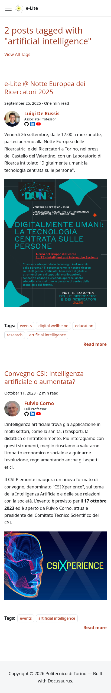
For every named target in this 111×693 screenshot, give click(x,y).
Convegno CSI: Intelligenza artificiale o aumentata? (44, 377)
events (26, 325)
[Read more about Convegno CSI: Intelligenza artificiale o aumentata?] (95, 627)
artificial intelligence (47, 334)
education (84, 325)
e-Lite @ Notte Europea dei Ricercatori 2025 (44, 87)
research (14, 334)
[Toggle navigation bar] (8, 8)
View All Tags (17, 54)
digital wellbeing (53, 325)
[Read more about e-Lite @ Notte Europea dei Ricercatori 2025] (95, 344)
